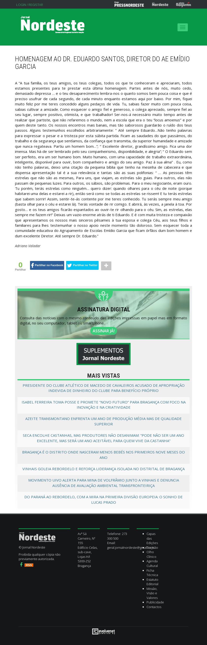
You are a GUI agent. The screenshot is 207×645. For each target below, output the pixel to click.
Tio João (152, 547)
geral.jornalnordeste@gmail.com (130, 547)
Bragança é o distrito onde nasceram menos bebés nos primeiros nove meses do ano (103, 455)
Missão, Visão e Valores (152, 593)
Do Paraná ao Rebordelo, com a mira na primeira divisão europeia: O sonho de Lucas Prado (103, 499)
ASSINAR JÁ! (104, 331)
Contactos (154, 607)
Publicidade (155, 602)
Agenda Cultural (152, 563)
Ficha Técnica (152, 572)
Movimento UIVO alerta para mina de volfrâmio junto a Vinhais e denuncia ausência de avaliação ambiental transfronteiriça (103, 483)
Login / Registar (29, 4)
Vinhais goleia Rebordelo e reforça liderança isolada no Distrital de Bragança (103, 468)
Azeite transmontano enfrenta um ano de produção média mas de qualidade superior (103, 421)
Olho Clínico (151, 554)
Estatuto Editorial (152, 581)
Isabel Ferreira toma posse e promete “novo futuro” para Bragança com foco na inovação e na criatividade (104, 405)
